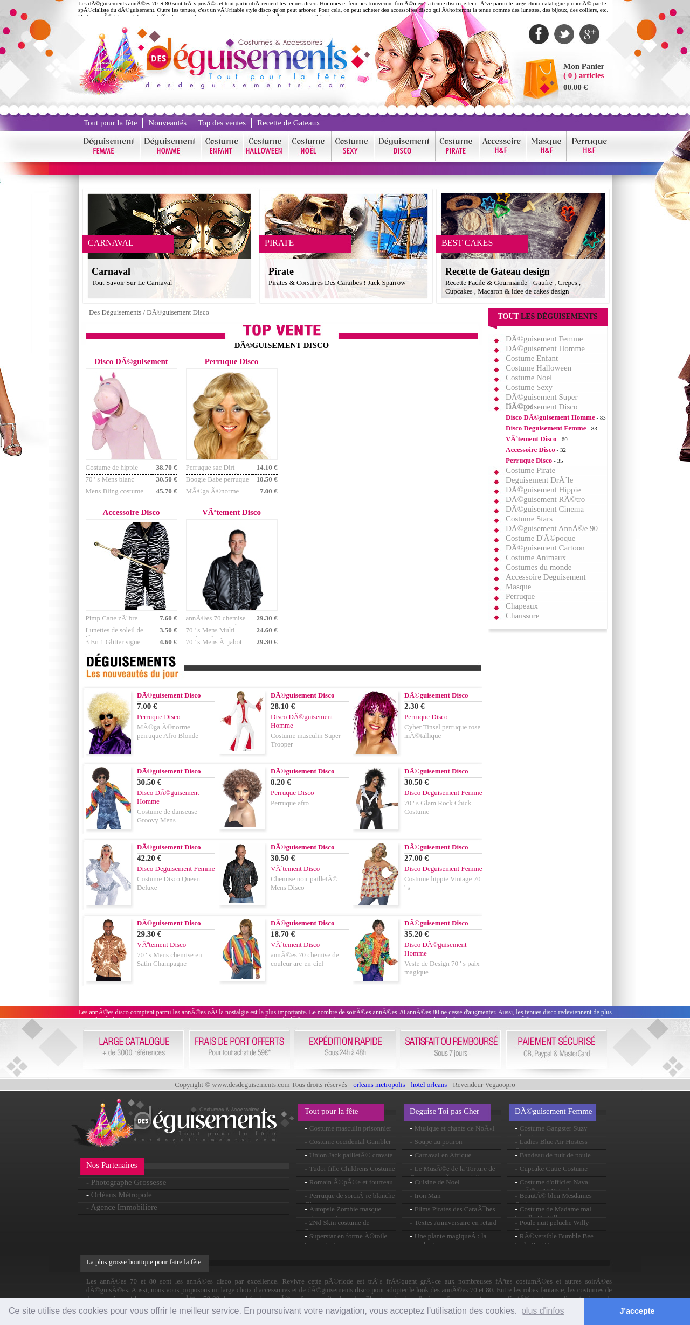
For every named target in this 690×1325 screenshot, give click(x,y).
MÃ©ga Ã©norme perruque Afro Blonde (167, 731)
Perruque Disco (529, 460)
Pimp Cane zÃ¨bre (112, 618)
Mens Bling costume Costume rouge (115, 495)
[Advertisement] (382, 432)
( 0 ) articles (583, 75)
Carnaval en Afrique (443, 1155)
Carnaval (111, 271)
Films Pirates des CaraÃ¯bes (455, 1209)
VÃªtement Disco (531, 439)
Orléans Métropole (121, 1194)
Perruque (520, 596)
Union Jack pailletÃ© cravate (351, 1155)
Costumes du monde (539, 567)
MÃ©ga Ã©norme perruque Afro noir (212, 495)
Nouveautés (167, 122)
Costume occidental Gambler (350, 1142)
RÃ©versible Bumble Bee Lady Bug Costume (554, 1240)
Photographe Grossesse (129, 1182)
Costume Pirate (530, 470)
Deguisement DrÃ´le (539, 480)
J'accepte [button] (637, 1311)
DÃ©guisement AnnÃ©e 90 (552, 528)
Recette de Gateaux (288, 122)
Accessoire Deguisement (546, 577)
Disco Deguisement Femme (546, 428)
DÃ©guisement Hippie (543, 489)
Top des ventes (222, 122)
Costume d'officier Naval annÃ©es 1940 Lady (552, 1186)
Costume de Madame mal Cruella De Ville (553, 1213)
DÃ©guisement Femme (544, 338)
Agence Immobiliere (124, 1207)
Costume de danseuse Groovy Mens (167, 815)
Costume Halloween (538, 368)
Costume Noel (529, 377)
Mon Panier (583, 66)
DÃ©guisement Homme (545, 348)
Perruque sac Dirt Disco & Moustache (214, 471)
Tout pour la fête (110, 122)
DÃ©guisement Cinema (545, 509)
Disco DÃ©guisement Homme (550, 417)
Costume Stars (529, 518)
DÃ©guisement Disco (178, 312)
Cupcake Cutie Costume (554, 1168)
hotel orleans (429, 1084)
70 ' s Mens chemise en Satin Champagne (169, 959)
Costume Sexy (529, 387)
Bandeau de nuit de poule (555, 1155)
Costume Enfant (532, 358)
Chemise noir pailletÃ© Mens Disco (304, 883)
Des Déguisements (115, 312)
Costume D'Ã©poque (541, 538)
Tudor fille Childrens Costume (352, 1168)
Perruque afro (290, 803)
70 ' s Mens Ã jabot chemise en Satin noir (216, 646)
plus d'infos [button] (542, 1310)
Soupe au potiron (439, 1142)
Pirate (281, 271)
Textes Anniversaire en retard (456, 1222)
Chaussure (523, 615)
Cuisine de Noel (437, 1182)
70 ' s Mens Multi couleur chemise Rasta (217, 634)
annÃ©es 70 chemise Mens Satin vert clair (216, 622)
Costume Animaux (536, 557)
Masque (519, 586)
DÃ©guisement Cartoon (545, 547)
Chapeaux (522, 606)
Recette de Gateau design (497, 271)
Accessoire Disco (530, 449)
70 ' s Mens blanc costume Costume (111, 483)
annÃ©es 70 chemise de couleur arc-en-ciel (305, 959)
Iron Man (428, 1195)
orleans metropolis (379, 1084)
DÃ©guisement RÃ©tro (545, 499)
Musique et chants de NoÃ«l (455, 1128)
